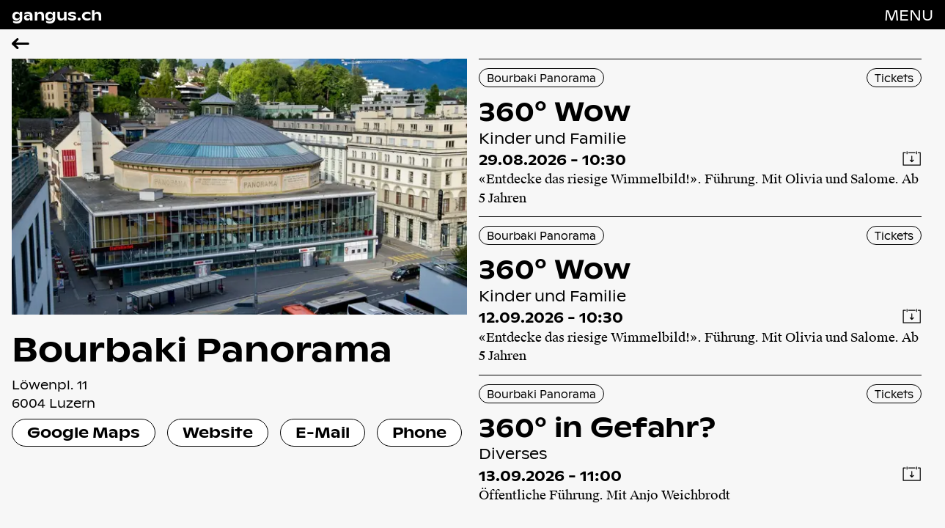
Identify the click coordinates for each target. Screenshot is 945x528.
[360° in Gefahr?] (700, 444)
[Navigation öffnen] (908, 14)
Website (218, 432)
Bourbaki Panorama (541, 77)
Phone (419, 432)
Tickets (894, 77)
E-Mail (322, 432)
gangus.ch (57, 14)
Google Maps (83, 432)
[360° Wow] (700, 137)
